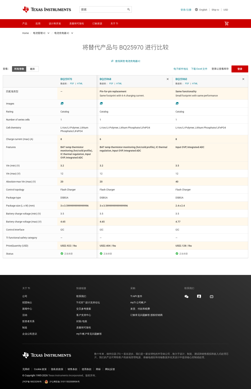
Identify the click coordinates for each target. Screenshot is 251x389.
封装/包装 (81, 321)
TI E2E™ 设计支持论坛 (88, 302)
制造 (24, 327)
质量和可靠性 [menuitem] (76, 23)
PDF (72, 83)
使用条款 (87, 369)
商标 (98, 369)
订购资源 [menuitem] (97, 23)
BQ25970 (66, 79)
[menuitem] (226, 23)
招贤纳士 (27, 302)
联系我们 (81, 296)
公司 (24, 296)
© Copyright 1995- (35, 375)
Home (25, 33)
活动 (24, 315)
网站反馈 (110, 369)
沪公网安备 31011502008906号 (62, 381)
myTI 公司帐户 (138, 302)
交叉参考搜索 (83, 308)
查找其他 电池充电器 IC (125, 61)
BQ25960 (181, 79)
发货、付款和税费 (140, 308)
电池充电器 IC (61, 33)
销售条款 (72, 369)
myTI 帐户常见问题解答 (89, 333)
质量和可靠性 (84, 327)
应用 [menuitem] (38, 23)
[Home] (46, 9)
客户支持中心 (83, 315)
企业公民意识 (29, 333)
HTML (80, 83)
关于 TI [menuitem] (114, 23)
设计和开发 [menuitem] (55, 23)
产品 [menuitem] (24, 23)
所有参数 (19, 69)
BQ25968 (105, 79)
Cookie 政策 (40, 369)
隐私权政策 (57, 369)
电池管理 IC (39, 33)
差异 (32, 69)
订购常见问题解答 (140, 315)
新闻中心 (27, 308)
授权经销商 (156, 315)
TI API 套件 (136, 296)
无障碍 (26, 369)
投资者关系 (28, 321)
